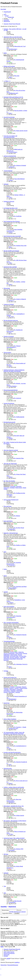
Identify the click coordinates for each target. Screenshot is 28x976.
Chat (5, 886)
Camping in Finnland (9, 304)
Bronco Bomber (12, 386)
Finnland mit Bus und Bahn (10, 266)
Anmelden (4, 906)
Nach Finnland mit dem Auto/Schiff (12, 236)
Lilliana (10, 180)
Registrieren (12, 906)
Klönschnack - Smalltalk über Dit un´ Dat (14, 806)
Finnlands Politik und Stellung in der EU (13, 97)
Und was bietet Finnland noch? (11, 499)
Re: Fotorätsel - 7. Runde (20, 727)
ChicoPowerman (13, 49)
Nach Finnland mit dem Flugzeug (12, 221)
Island (24, 487)
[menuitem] (5, 14)
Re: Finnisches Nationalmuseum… (14, 616)
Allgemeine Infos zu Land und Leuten (13, 37)
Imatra (10, 284)
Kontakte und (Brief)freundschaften (12, 752)
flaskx (10, 113)
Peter (12, 42)
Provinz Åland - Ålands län (16, 652)
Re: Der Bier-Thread (19, 527)
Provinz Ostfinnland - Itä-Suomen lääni (13, 655)
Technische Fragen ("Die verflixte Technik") (14, 838)
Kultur (5, 53)
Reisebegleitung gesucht (9, 422)
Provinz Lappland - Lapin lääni (17, 657)
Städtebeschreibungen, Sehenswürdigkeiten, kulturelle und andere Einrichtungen (14, 370)
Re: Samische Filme (19, 458)
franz (10, 332)
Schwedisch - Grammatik (15, 689)
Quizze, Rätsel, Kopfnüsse (10, 719)
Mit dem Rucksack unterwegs (11, 320)
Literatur (6, 591)
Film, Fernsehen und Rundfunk (11, 622)
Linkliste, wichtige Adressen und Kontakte (14, 787)
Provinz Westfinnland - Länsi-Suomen (13, 653)
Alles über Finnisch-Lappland (11, 450)
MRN (10, 667)
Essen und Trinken (8, 521)
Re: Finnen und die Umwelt (20, 130)
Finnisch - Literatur (14, 688)
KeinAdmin (11, 850)
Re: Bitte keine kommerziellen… (14, 800)
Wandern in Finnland (9, 336)
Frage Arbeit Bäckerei (19, 178)
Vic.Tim (11, 834)
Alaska (5, 489)
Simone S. (11, 300)
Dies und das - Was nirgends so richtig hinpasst (15, 820)
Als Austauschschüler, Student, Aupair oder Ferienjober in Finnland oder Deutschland (14, 733)
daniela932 (11, 802)
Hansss (10, 783)
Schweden (12, 486)
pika (10, 748)
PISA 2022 (16, 75)
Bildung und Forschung (9, 66)
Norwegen (18, 486)
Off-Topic (6, 854)
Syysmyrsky (12, 565)
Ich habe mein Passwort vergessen (17, 911)
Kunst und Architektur (9, 606)
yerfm (10, 263)
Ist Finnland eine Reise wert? (11, 208)
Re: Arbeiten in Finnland (20, 165)
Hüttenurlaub (7, 288)
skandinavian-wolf (13, 93)
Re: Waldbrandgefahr (19, 416)
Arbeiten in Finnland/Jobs (10, 156)
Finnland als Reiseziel (9, 201)
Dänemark (6, 487)
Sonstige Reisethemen (9, 403)
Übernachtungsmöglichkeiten (11, 390)
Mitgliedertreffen (8, 768)
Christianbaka (12, 902)
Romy (2, 946)
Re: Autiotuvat (17, 398)
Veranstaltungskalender (9, 641)
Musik (5, 575)
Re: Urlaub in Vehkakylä (20, 299)
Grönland (12, 487)
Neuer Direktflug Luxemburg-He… (14, 230)
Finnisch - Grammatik (15, 687)
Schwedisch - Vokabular (10, 691)
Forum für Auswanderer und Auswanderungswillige (10, 136)
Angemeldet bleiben (7, 913)
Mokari (10, 438)
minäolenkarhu (12, 699)
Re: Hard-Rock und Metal (20, 586)
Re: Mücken (17, 515)
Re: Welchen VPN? (18, 849)
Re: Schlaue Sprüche (19, 815)
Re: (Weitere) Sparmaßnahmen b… (14, 346)
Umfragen (6, 184)
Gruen (10, 197)
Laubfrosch (11, 166)
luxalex (10, 232)
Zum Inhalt (3, 9)
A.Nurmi (11, 602)
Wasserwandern (7, 352)
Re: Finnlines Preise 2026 (20, 245)
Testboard (6, 873)
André (10, 495)
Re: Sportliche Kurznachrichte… (14, 563)
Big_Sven (11, 316)
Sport (5, 551)
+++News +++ (7, 81)
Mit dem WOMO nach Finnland (11, 250)
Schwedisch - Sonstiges (14, 692)
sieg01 (10, 77)
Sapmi (15, 42)
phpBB (8, 958)
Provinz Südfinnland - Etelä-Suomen (15, 654)
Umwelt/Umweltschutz (9, 117)
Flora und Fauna (7, 506)
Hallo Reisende (17, 901)
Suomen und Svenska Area (10, 677)
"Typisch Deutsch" (8, 170)
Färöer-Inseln (18, 487)
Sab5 (10, 764)
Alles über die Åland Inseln (10, 463)
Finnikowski (12, 529)
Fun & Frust (6, 703)
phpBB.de (17, 962)
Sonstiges (6, 670)
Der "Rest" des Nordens (9, 481)
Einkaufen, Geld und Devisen (11, 533)
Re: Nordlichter (18, 216)
